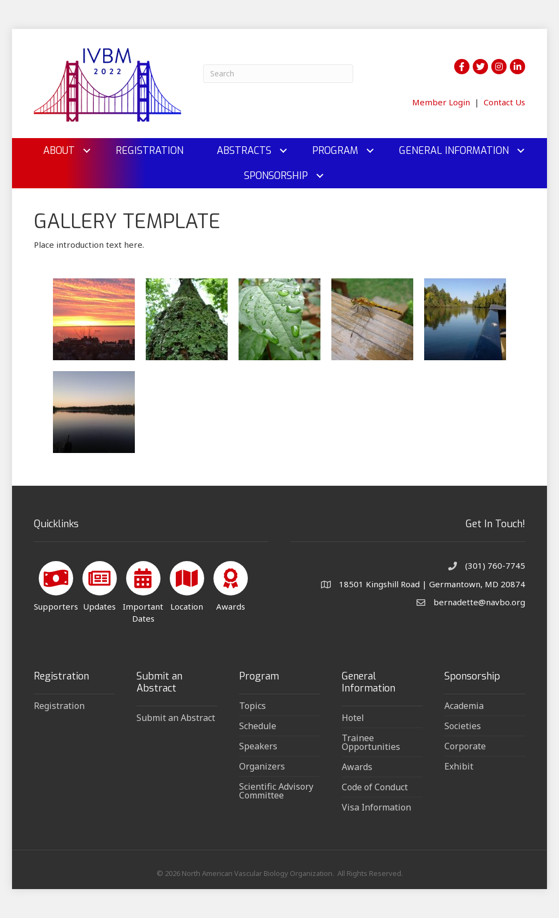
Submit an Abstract (175, 718)
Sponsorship (276, 175)
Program (335, 150)
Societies (462, 726)
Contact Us (504, 102)
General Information (454, 150)
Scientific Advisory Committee (276, 790)
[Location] (187, 584)
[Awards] (230, 584)
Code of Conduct (375, 787)
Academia (464, 706)
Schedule (257, 726)
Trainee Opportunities (371, 742)
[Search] (278, 73)
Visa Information (376, 807)
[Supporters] (56, 584)
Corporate (465, 746)
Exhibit (458, 766)
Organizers (262, 766)
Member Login (441, 102)
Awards (357, 767)
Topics (252, 706)
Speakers (258, 746)
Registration (149, 150)
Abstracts (244, 150)
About (59, 150)
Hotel (353, 718)
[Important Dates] (143, 590)
